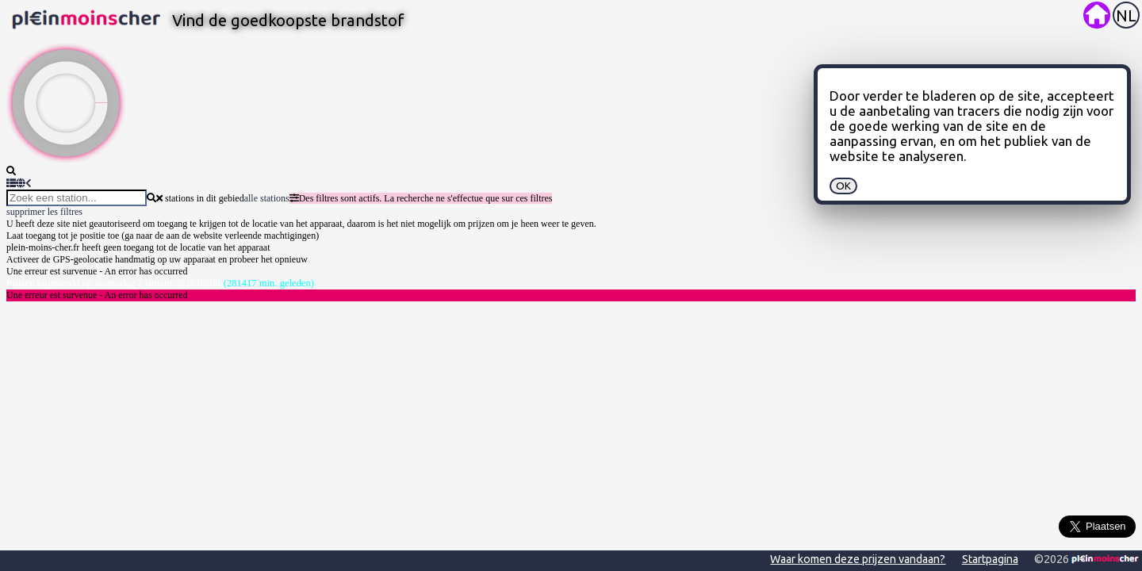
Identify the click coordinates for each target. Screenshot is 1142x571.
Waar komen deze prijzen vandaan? (857, 559)
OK (843, 186)
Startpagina (990, 559)
